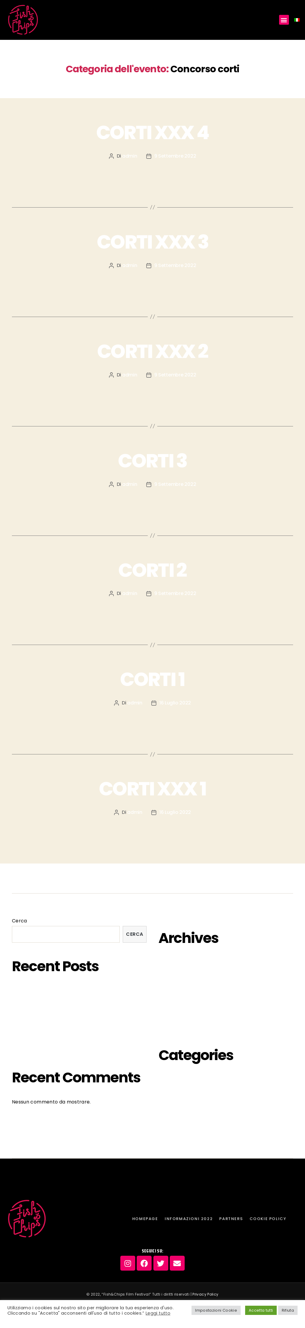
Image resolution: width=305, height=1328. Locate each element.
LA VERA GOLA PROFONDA (42, 1037)
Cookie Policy (178, 878)
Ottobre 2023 (175, 962)
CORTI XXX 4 (152, 132)
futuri (166, 1092)
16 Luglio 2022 (175, 702)
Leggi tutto (158, 1313)
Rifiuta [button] (288, 1310)
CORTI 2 (152, 570)
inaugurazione (178, 1105)
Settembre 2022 (179, 1014)
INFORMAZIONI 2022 (83, 878)
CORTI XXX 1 (152, 789)
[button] (284, 20)
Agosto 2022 (175, 1027)
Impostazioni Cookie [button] (216, 1310)
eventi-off (172, 1079)
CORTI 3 (152, 461)
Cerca (19, 920)
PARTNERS (135, 878)
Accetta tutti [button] (261, 1310)
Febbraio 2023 (177, 975)
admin (129, 156)
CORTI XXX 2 (152, 351)
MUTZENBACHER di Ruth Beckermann (57, 1003)
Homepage (29, 878)
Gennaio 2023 (176, 988)
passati (168, 1118)
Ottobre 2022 (175, 1001)
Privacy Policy (205, 1294)
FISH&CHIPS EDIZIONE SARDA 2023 (52, 990)
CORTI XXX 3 (152, 242)
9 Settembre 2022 (175, 156)
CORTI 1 (152, 679)
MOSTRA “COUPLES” (36, 1050)
